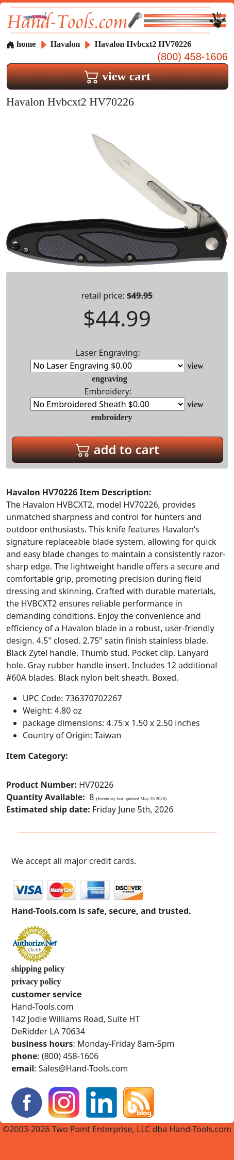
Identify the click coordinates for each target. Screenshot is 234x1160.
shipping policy (38, 968)
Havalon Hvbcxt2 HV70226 (143, 44)
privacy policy (36, 981)
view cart (118, 76)
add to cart (117, 449)
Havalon (66, 44)
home (21, 44)
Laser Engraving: (107, 359)
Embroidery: (107, 398)
